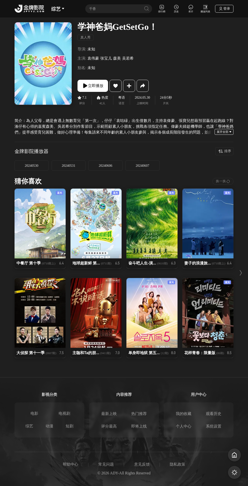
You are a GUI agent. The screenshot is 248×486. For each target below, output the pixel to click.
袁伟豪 (93, 58)
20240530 (31, 165)
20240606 (105, 165)
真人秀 (85, 37)
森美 (117, 58)
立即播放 (92, 86)
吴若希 (128, 58)
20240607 (142, 165)
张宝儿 (106, 58)
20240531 (68, 165)
